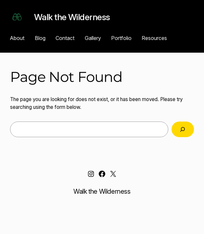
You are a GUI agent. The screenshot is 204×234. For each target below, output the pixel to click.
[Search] (183, 129)
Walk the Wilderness (72, 17)
